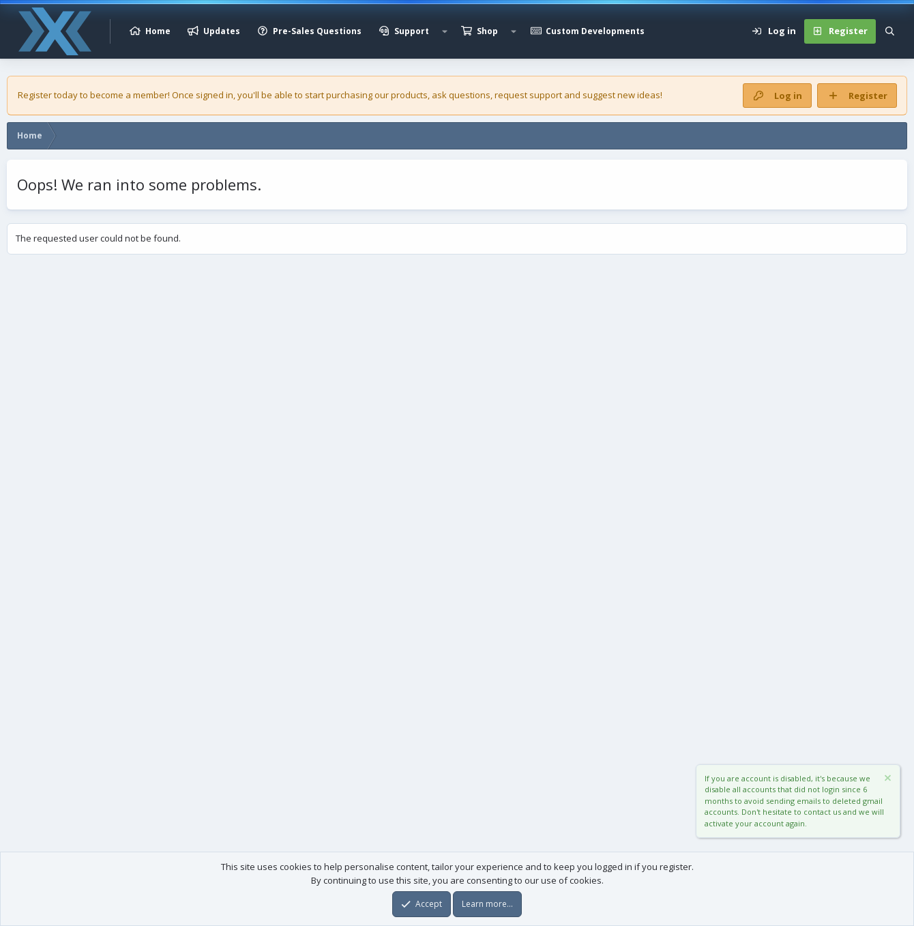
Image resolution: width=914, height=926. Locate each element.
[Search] (890, 31)
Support (411, 31)
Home (158, 31)
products (409, 95)
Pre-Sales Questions (317, 31)
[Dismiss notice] (886, 779)
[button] (444, 31)
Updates (221, 31)
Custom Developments (595, 31)
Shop (487, 31)
